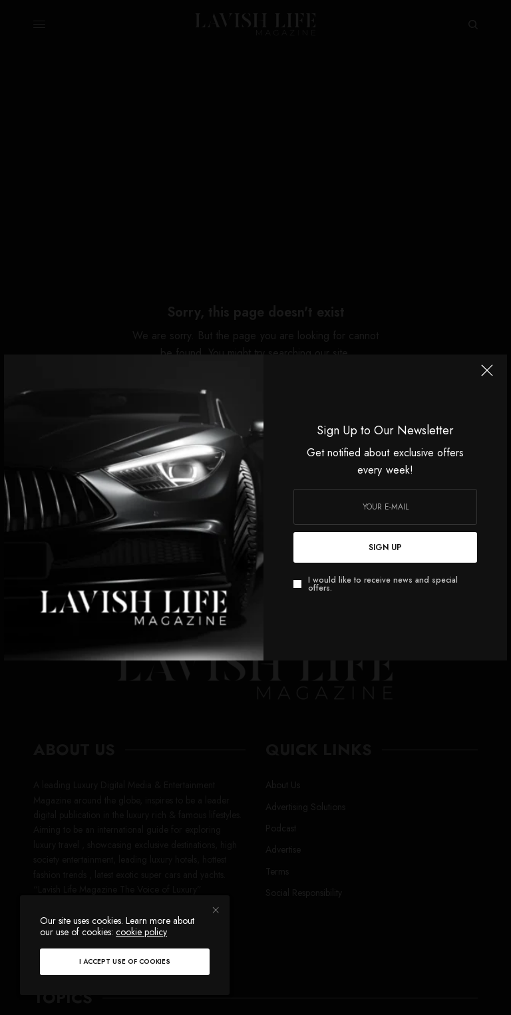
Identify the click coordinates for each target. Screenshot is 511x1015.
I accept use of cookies (124, 961)
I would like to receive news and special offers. (383, 584)
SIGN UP (385, 547)
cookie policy (141, 932)
